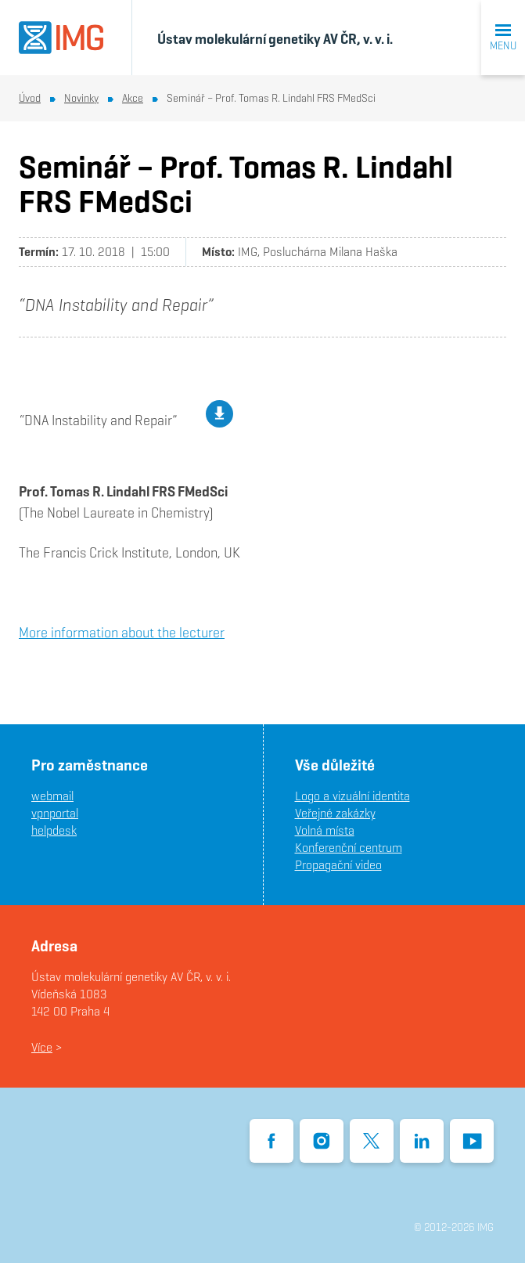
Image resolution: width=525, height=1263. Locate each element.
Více (41, 1047)
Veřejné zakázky (335, 813)
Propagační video (338, 865)
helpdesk (54, 830)
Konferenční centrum (348, 847)
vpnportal (54, 813)
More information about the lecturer (122, 632)
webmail (52, 796)
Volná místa (324, 830)
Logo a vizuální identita (352, 796)
